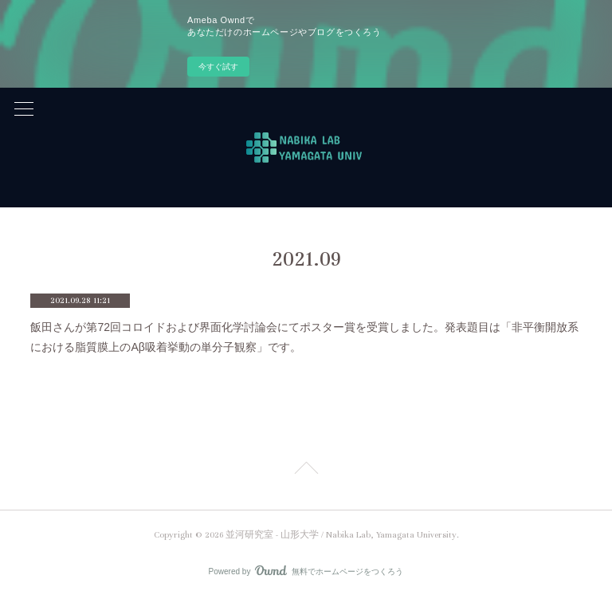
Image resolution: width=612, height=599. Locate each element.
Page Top (306, 470)
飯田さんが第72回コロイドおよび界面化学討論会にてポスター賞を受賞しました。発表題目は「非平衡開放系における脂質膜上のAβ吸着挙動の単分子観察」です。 (304, 337)
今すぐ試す (218, 66)
